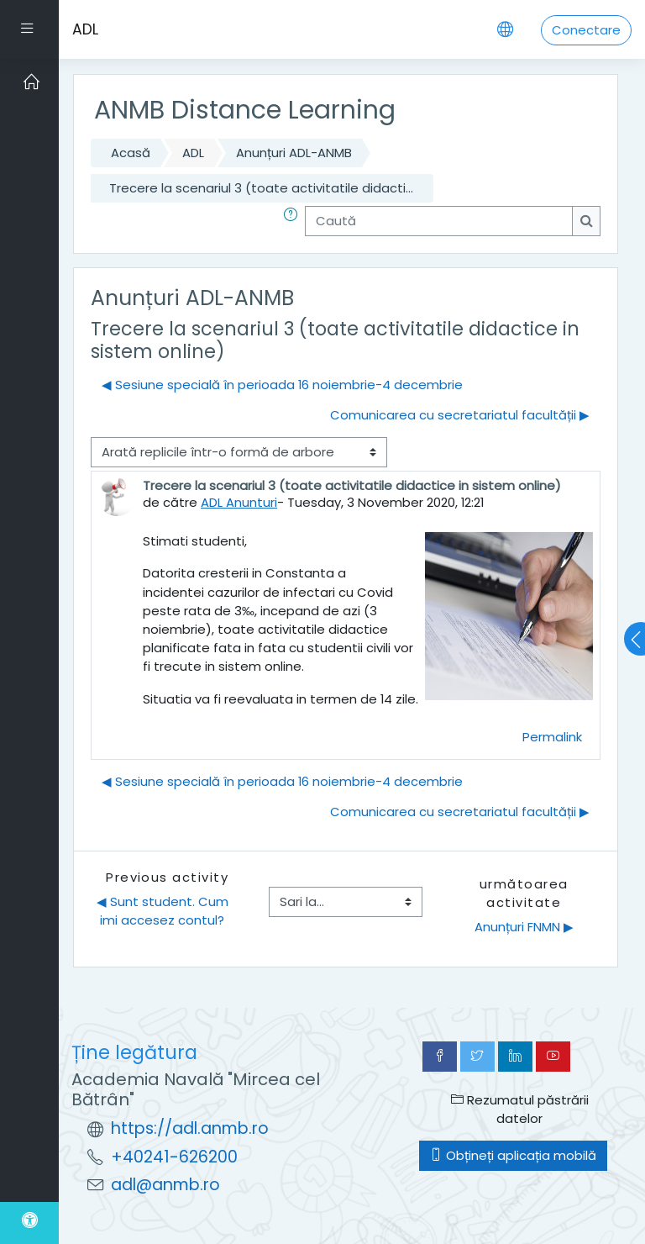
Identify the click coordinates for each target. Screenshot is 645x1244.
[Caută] (439, 221)
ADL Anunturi (239, 502)
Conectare (586, 30)
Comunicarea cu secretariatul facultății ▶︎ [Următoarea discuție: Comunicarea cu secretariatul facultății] (460, 415)
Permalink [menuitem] (552, 737)
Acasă (130, 152)
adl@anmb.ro (165, 1184)
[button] (294, 221)
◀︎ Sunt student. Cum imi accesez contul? (164, 911)
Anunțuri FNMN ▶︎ (524, 927)
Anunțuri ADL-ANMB (294, 152)
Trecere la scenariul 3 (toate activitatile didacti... (261, 188)
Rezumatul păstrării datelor (520, 1109)
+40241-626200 (174, 1157)
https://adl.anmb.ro (190, 1128)
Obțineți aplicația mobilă (513, 1155)
